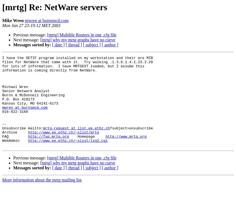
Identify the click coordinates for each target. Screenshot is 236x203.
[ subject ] (92, 44)
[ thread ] (74, 44)
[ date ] (58, 44)
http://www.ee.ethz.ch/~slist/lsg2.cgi (68, 157)
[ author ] (110, 44)
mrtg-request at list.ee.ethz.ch (76, 142)
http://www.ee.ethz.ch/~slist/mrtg (63, 147)
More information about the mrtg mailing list (42, 198)
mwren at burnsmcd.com (47, 20)
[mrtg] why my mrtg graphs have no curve (77, 40)
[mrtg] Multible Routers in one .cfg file (81, 35)
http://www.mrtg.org (125, 152)
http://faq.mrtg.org (48, 152)
